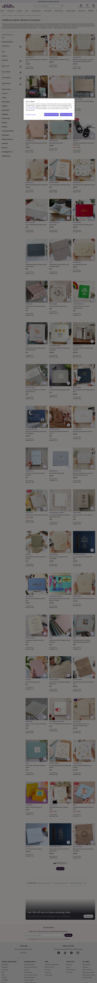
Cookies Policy (32, 108)
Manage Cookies (31, 114)
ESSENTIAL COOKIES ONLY (51, 114)
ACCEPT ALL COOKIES (66, 114)
